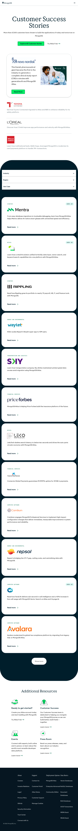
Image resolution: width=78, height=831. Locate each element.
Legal (19, 792)
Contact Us (35, 781)
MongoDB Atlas (51, 781)
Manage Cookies (37, 803)
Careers (20, 781)
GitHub (20, 803)
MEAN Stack (64, 818)
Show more (39, 661)
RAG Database (65, 801)
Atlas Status (36, 792)
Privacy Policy (22, 798)
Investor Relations (23, 786)
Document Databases (64, 793)
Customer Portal (37, 786)
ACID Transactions (66, 807)
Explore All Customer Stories (31, 44)
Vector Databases (66, 781)
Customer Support (38, 798)
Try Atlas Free (53, 43)
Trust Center (22, 815)
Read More (18, 92)
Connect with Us (23, 820)
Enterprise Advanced (53, 786)
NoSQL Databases (66, 786)
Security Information (24, 809)
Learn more (46, 727)
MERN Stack (64, 812)
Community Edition (52, 792)
